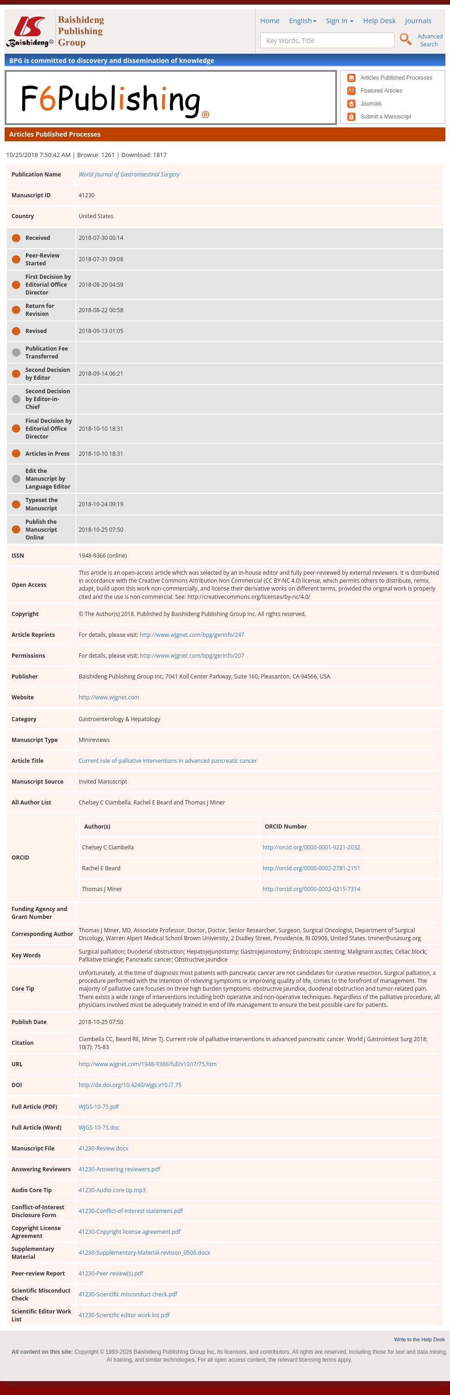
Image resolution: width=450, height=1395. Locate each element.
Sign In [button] (340, 20)
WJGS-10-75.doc (99, 1127)
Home (270, 20)
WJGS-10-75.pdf (99, 1107)
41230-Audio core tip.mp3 (112, 1190)
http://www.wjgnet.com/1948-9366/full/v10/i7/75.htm (148, 1064)
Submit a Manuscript (386, 116)
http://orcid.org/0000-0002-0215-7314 (311, 889)
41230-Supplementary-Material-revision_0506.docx (144, 1253)
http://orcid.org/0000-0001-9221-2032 (311, 847)
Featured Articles (381, 91)
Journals (418, 20)
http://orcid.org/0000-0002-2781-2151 (311, 868)
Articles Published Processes (396, 78)
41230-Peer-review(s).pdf (111, 1273)
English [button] (303, 20)
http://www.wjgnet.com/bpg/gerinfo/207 (192, 656)
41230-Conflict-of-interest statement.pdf (131, 1211)
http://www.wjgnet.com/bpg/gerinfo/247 (192, 635)
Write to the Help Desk (419, 1339)
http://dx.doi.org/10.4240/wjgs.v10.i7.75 (130, 1085)
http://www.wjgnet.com (109, 697)
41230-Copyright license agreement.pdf (130, 1232)
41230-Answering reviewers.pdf (119, 1169)
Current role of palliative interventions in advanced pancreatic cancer (168, 761)
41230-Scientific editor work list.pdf (124, 1315)
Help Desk (379, 20)
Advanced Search (430, 40)
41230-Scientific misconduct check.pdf (128, 1294)
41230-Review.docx (103, 1148)
